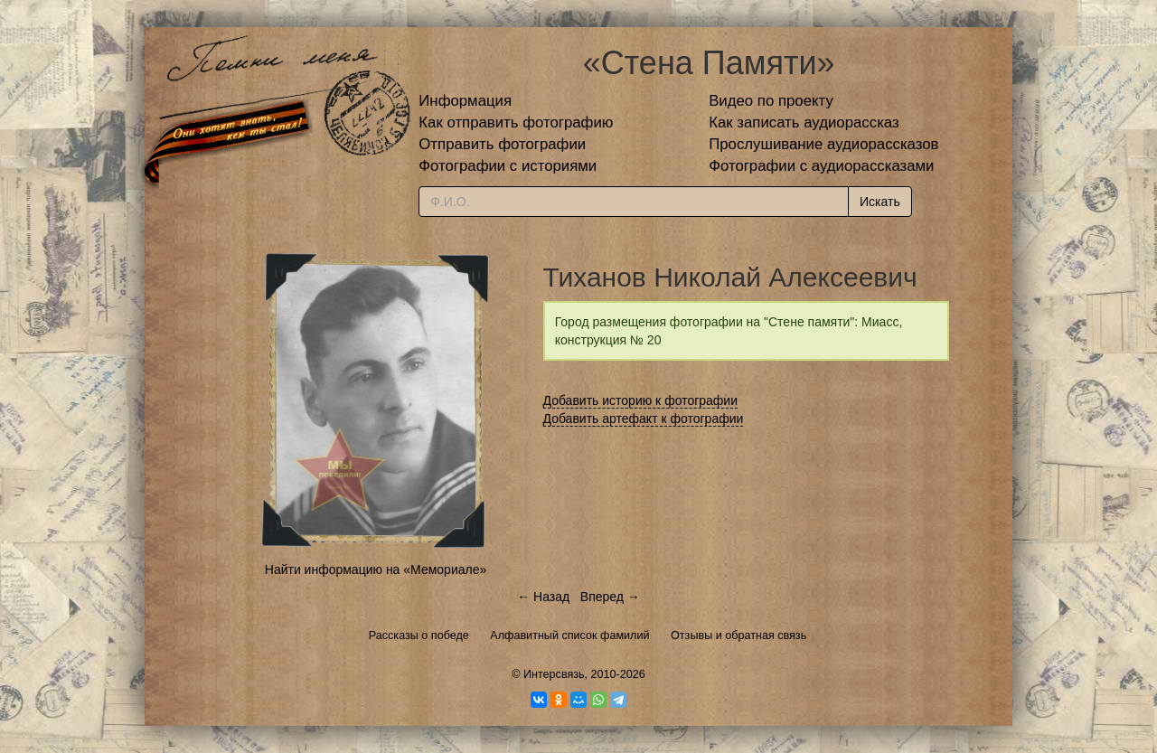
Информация (465, 100)
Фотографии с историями (508, 165)
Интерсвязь (554, 674)
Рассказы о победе (419, 635)
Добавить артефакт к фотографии (643, 418)
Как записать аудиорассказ (804, 122)
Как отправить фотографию (516, 122)
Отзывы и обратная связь (738, 635)
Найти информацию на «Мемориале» (375, 569)
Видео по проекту (771, 100)
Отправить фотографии (502, 144)
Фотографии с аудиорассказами (821, 165)
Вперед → (610, 596)
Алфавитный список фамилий (569, 635)
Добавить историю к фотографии (640, 400)
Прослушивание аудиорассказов (823, 144)
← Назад (543, 596)
